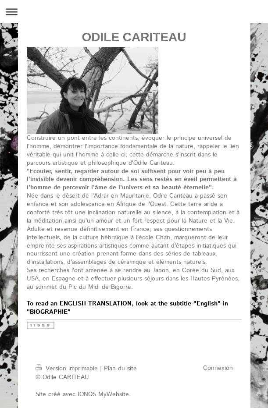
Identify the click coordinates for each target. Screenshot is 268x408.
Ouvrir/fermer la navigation (134, 11)
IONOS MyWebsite (103, 394)
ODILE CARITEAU (134, 37)
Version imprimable (68, 368)
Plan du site (120, 368)
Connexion (218, 368)
